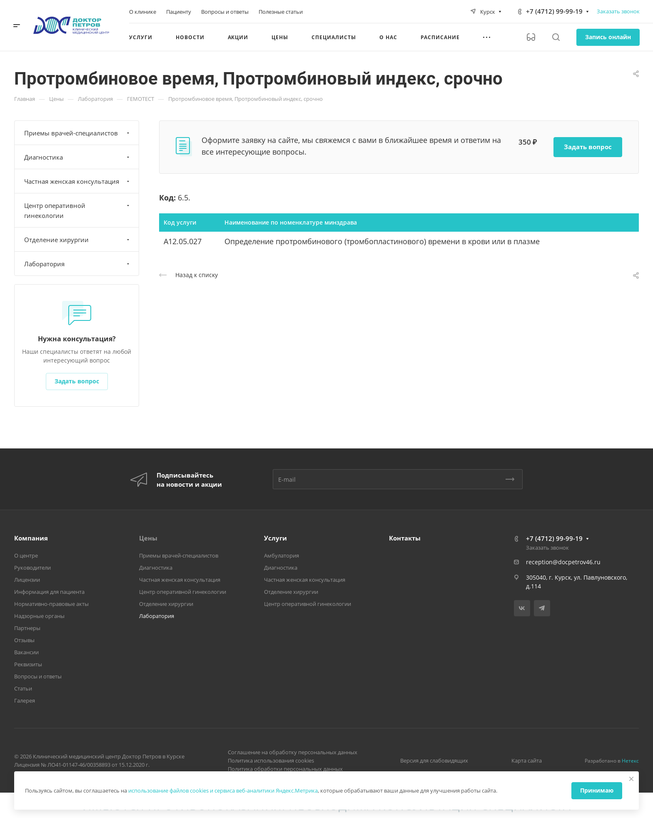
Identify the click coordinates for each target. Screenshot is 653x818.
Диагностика (77, 157)
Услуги (275, 538)
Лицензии (27, 579)
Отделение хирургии (77, 239)
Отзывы (24, 640)
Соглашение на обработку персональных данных (292, 752)
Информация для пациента (49, 591)
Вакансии (26, 652)
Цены (148, 538)
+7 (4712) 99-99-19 (554, 11)
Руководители (32, 567)
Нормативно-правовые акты (51, 604)
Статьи (23, 688)
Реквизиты (28, 664)
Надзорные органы (39, 616)
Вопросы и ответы (38, 676)
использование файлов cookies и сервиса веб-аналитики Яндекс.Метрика (223, 790)
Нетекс (630, 760)
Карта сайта (526, 760)
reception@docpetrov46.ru (563, 562)
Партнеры (27, 628)
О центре (26, 555)
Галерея (24, 700)
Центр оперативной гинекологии (77, 210)
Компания (31, 538)
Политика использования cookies (271, 760)
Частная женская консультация (77, 181)
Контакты (405, 538)
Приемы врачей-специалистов (77, 133)
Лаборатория (77, 264)
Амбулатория (281, 555)
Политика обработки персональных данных (285, 769)
